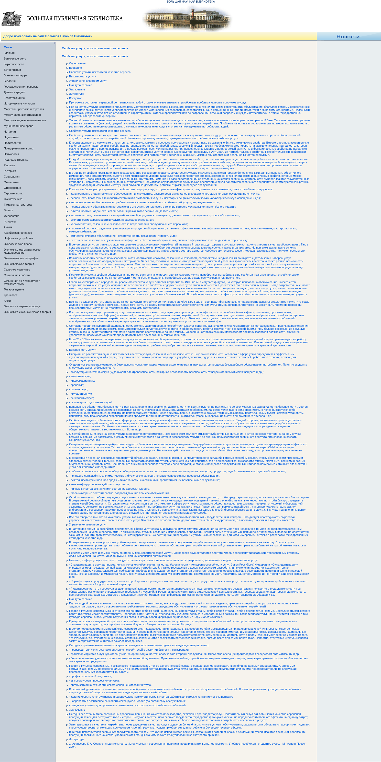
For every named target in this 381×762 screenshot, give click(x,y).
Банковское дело (15, 58)
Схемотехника (13, 199)
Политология (12, 142)
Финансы (10, 221)
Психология (11, 154)
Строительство (14, 193)
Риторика (10, 170)
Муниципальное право (18, 125)
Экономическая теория (19, 263)
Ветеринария (12, 69)
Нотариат (10, 131)
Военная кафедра (15, 75)
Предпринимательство (18, 148)
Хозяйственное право (18, 232)
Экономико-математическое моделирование (22, 251)
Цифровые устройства (18, 238)
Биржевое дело (14, 64)
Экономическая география (21, 258)
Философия (11, 215)
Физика (8, 210)
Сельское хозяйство (17, 269)
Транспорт (10, 295)
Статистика (11, 182)
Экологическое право (18, 243)
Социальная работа (17, 275)
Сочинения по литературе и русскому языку (22, 282)
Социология (11, 176)
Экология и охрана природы (22, 306)
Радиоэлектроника (16, 159)
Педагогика (11, 137)
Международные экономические (25, 120)
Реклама (9, 165)
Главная (9, 52)
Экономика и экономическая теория (27, 311)
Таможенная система (18, 204)
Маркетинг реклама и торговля (24, 109)
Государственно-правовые (21, 86)
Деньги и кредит (14, 92)
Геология (10, 81)
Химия (8, 227)
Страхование (12, 187)
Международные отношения (22, 114)
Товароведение (14, 289)
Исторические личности (19, 103)
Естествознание (14, 97)
